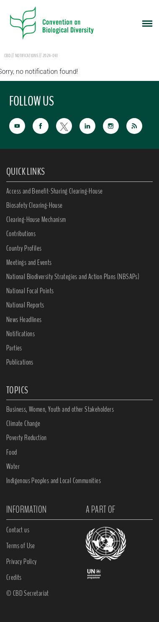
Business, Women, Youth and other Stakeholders (60, 409)
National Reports (25, 305)
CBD (7, 55)
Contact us (17, 530)
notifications (27, 55)
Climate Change (23, 423)
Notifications (20, 334)
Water (13, 466)
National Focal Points (30, 291)
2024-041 (50, 55)
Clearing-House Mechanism (36, 219)
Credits (14, 577)
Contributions (21, 234)
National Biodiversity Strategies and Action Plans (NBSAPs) (72, 277)
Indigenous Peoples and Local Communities (53, 481)
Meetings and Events (29, 262)
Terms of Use (20, 546)
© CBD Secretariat (27, 593)
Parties (14, 348)
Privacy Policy (21, 562)
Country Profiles (23, 248)
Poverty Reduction (26, 438)
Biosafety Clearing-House (34, 205)
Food (11, 452)
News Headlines (24, 320)
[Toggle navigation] (147, 22)
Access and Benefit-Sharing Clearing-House (54, 191)
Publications (19, 362)
